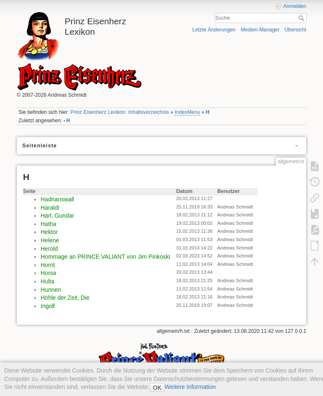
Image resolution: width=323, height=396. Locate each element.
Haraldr (50, 207)
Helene (50, 240)
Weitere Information (190, 386)
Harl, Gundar (57, 215)
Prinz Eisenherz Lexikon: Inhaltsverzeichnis (119, 112)
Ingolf (48, 306)
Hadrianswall (57, 199)
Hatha (48, 224)
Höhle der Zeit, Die (65, 297)
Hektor (49, 232)
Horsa (48, 273)
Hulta (47, 281)
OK (157, 387)
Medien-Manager (260, 30)
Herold (49, 248)
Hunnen (51, 289)
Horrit (48, 265)
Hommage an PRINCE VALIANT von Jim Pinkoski (105, 256)
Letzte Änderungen (214, 30)
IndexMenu (187, 112)
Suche (302, 18)
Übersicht (295, 30)
